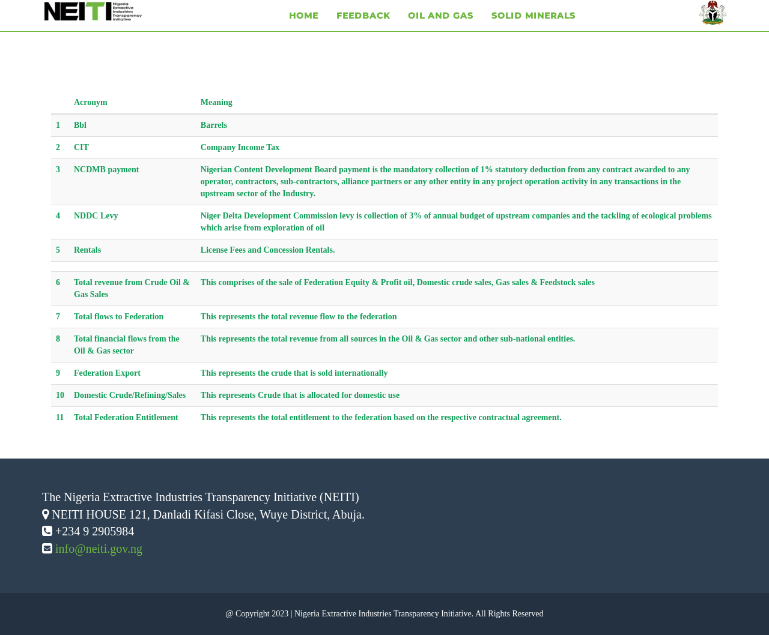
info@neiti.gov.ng (98, 548)
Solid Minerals (533, 30)
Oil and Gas (440, 30)
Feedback (363, 30)
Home (303, 30)
